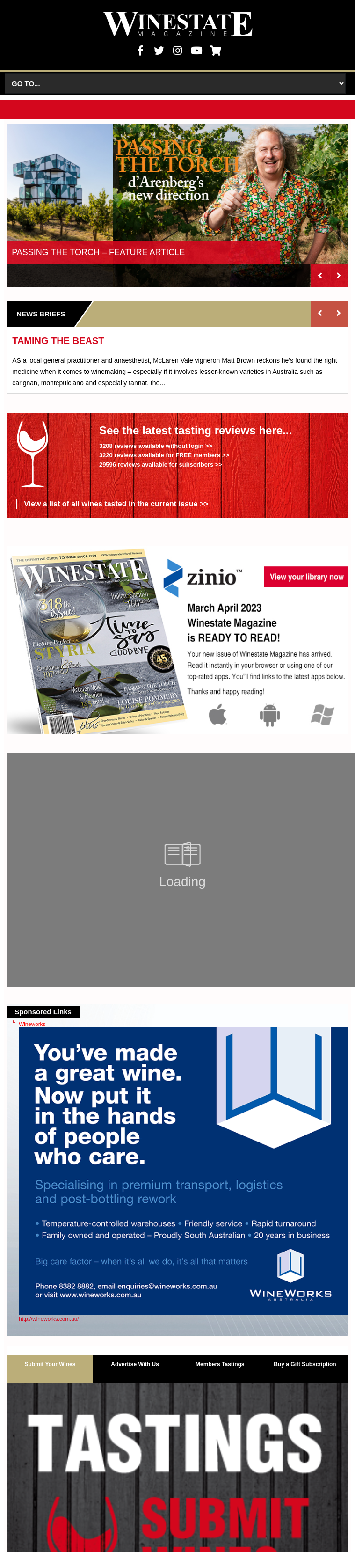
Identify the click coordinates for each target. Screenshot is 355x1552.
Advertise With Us (135, 1364)
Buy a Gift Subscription (305, 1364)
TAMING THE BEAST (58, 341)
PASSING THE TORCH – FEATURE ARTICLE (98, 252)
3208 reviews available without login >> (155, 445)
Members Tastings (220, 1364)
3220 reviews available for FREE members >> (164, 455)
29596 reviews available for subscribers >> (160, 464)
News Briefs (40, 314)
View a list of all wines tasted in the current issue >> (116, 504)
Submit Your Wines (50, 1364)
